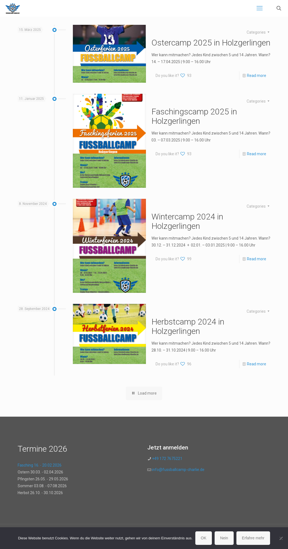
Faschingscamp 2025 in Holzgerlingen (194, 116)
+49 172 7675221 (166, 458)
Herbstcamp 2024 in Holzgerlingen (187, 326)
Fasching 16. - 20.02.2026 (40, 465)
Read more (256, 75)
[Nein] (281, 538)
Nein (224, 538)
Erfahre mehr (253, 538)
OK (203, 538)
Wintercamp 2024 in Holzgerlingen (187, 221)
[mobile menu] (259, 8)
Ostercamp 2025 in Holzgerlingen (210, 42)
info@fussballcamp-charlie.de (178, 469)
